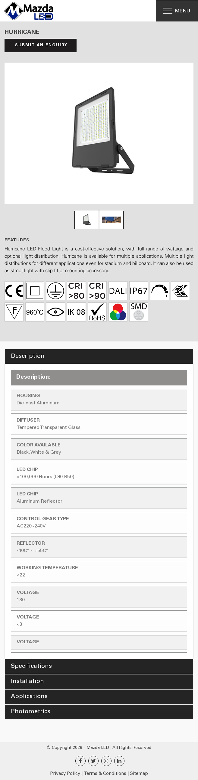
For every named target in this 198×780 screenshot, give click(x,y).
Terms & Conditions (105, 774)
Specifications (31, 667)
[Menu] (177, 10)
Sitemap (139, 774)
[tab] (99, 356)
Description (28, 357)
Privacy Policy (65, 774)
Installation (27, 682)
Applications (29, 697)
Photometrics (30, 712)
